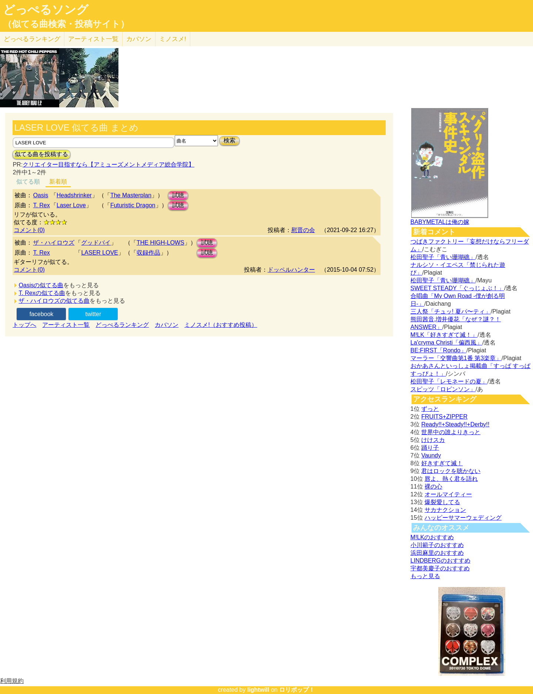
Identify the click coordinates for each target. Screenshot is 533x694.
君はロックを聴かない (450, 471)
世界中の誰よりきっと (450, 432)
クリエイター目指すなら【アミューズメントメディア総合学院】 (108, 164)
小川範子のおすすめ (437, 545)
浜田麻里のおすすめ (437, 553)
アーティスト (93, 39)
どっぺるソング (45, 9)
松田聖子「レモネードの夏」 (448, 381)
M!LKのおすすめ (432, 537)
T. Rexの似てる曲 (42, 293)
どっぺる (32, 39)
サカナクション (445, 510)
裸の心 (433, 486)
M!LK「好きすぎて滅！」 (443, 335)
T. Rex (41, 205)
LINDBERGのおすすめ (440, 560)
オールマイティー (448, 494)
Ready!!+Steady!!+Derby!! (455, 424)
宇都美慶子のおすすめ (440, 568)
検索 (229, 140)
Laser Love (71, 205)
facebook (41, 314)
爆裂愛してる (442, 502)
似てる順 (28, 181)
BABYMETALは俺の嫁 (439, 222)
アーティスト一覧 (66, 325)
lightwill (258, 690)
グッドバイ (96, 242)
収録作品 (148, 252)
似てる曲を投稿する (41, 154)
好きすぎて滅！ (442, 463)
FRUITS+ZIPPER (444, 416)
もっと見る (425, 576)
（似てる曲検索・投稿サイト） (66, 24)
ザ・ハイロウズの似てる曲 (54, 301)
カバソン (138, 39)
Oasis (40, 195)
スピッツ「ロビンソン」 (443, 389)
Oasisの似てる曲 (41, 285)
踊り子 (430, 448)
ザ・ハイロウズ (53, 242)
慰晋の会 (303, 230)
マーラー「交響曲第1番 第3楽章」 (456, 358)
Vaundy (431, 455)
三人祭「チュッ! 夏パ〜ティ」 (450, 311)
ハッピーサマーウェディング (463, 517)
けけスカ (433, 440)
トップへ (24, 325)
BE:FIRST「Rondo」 (438, 350)
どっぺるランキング (122, 325)
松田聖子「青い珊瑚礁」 (443, 257)
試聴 (178, 195)
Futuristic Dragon (132, 205)
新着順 (58, 181)
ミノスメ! (172, 39)
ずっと (430, 409)
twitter (93, 314)
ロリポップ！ (297, 690)
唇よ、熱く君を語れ (451, 479)
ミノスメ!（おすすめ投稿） (220, 325)
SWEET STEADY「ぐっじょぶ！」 (457, 288)
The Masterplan (130, 195)
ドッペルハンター (291, 269)
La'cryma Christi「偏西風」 (446, 342)
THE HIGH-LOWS (160, 242)
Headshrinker (74, 195)
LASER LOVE (99, 252)
